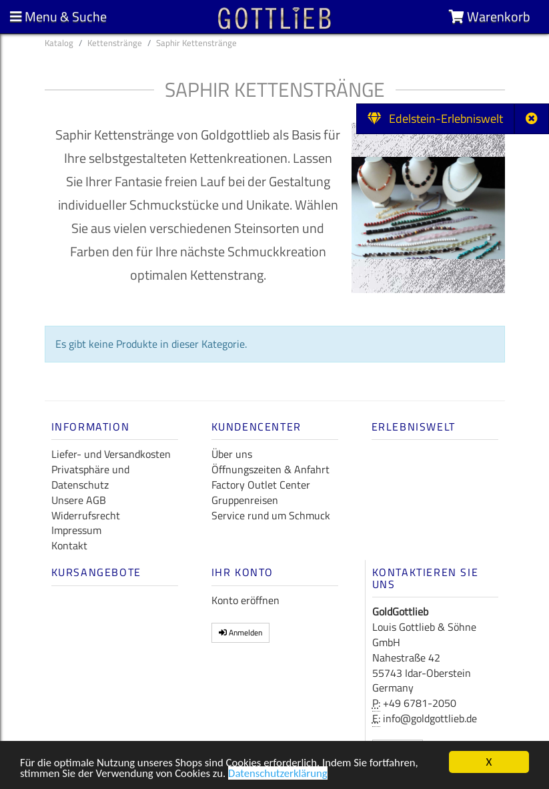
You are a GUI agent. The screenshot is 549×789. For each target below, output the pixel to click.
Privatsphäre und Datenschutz (90, 477)
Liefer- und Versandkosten (111, 454)
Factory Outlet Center (260, 485)
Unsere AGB (78, 500)
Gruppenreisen (244, 500)
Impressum (76, 530)
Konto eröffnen (245, 600)
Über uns (231, 454)
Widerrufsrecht (85, 515)
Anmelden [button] (240, 632)
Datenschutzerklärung (281, 777)
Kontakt (69, 545)
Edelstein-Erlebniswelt (435, 118)
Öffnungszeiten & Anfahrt (270, 469)
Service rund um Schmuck (270, 515)
